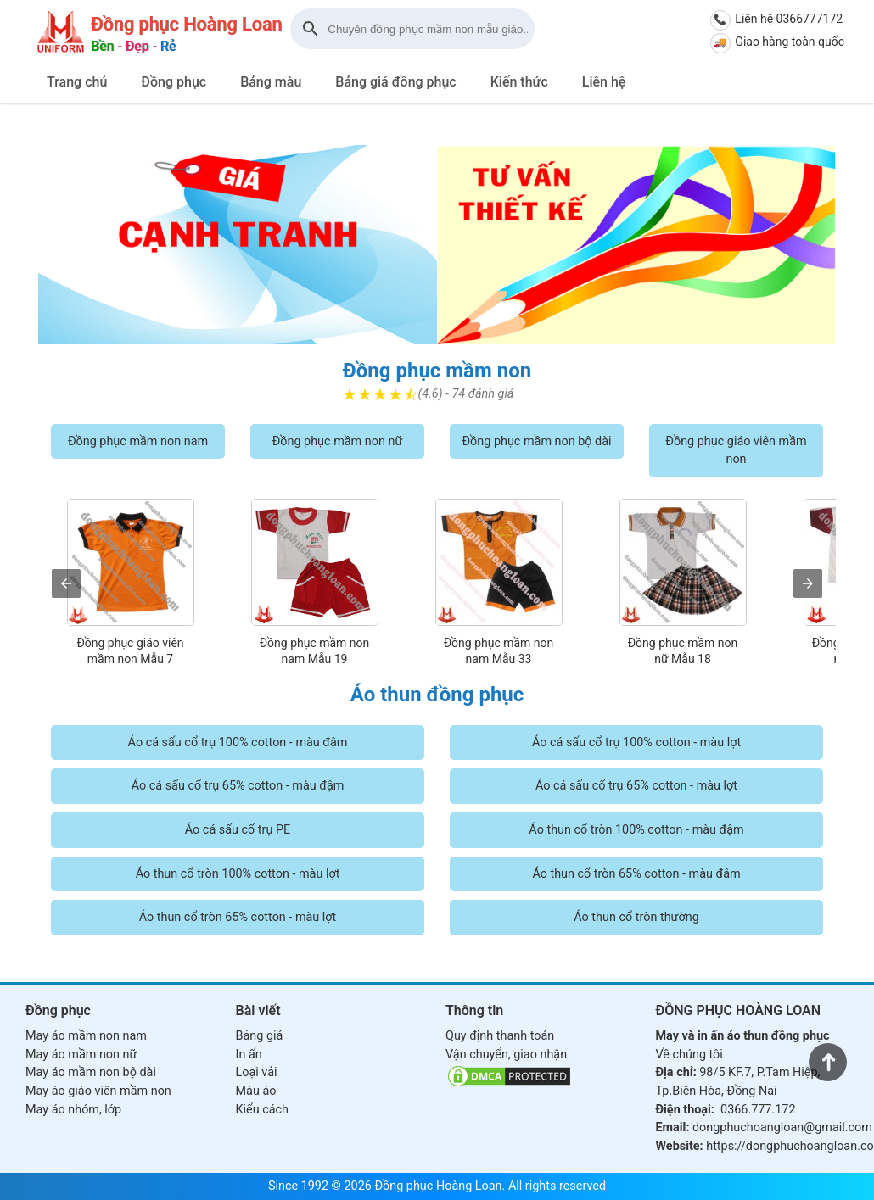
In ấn (249, 1054)
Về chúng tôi (689, 1054)
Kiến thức (519, 82)
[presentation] (66, 583)
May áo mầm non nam (86, 1036)
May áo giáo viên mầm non (98, 1091)
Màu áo (256, 1091)
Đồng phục (173, 82)
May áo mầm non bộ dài (90, 1072)
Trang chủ (77, 82)
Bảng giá (259, 1036)
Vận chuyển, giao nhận (506, 1054)
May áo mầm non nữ (81, 1054)
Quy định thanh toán (499, 1036)
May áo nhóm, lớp (73, 1109)
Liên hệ (604, 82)
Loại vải (256, 1072)
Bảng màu (270, 82)
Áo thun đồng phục (437, 694)
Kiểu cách (262, 1109)
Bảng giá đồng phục (395, 82)
